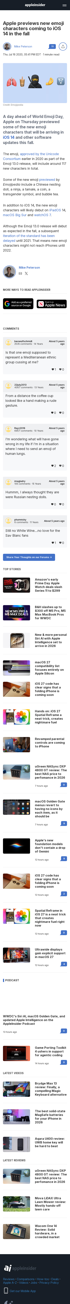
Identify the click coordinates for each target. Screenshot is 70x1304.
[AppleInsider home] (35, 5)
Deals (55, 1279)
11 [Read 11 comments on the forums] (52, 46)
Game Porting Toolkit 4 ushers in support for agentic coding (50, 1051)
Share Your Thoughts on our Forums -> (29, 557)
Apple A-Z (10, 1282)
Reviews (9, 1279)
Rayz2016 (19, 428)
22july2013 (20, 385)
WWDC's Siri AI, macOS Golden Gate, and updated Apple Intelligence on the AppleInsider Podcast (34, 1020)
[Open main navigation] (64, 5)
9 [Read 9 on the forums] (64, 823)
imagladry (19, 481)
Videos (23, 1282)
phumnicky (20, 519)
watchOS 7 (42, 215)
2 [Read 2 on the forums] (64, 893)
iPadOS (55, 210)
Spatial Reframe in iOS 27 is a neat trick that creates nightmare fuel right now (50, 918)
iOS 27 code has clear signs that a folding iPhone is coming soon (48, 881)
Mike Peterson (23, 46)
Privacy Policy (49, 1282)
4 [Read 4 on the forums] (64, 964)
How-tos (43, 1279)
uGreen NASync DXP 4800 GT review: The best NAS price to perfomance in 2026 (51, 772)
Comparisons (26, 1279)
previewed (47, 180)
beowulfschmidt (23, 341)
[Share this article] (63, 46)
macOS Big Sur (15, 215)
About (57, 342)
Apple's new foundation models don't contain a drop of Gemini (50, 845)
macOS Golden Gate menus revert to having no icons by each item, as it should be (50, 809)
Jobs (34, 1282)
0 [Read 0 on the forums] (64, 784)
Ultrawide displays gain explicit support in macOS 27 (50, 953)
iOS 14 (9, 137)
